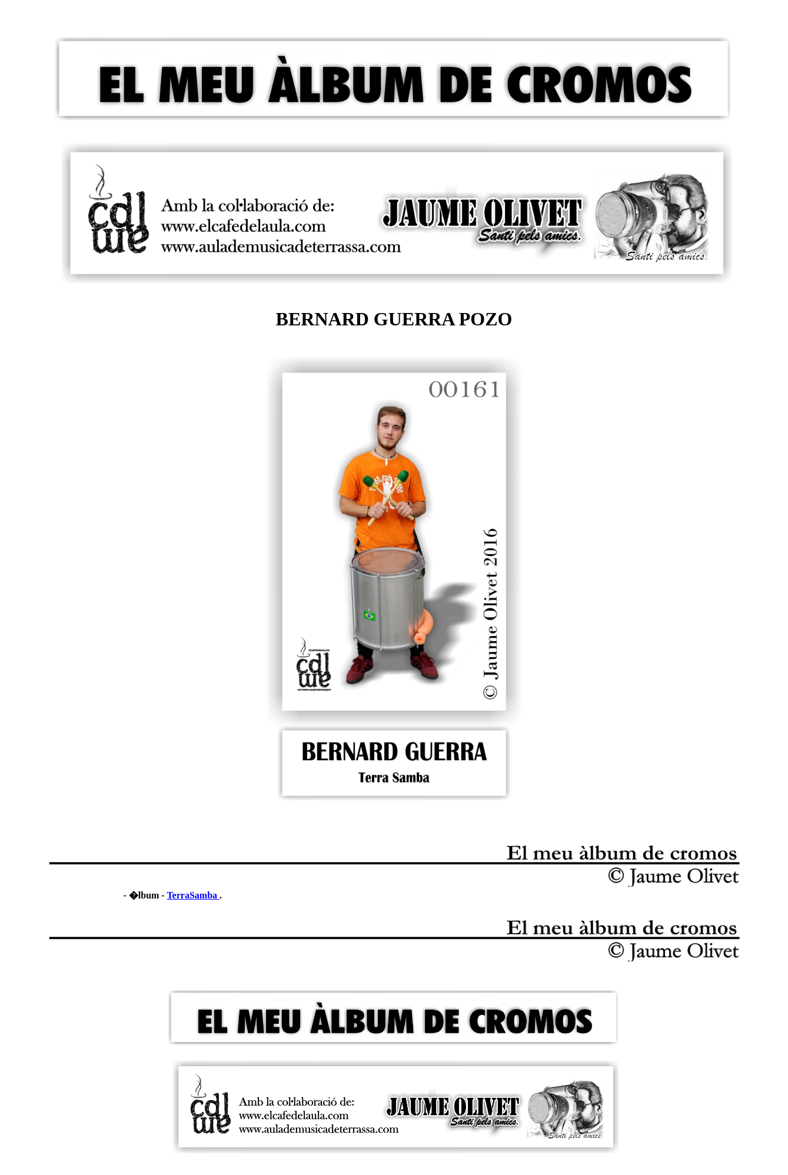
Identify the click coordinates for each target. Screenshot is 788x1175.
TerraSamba (193, 895)
